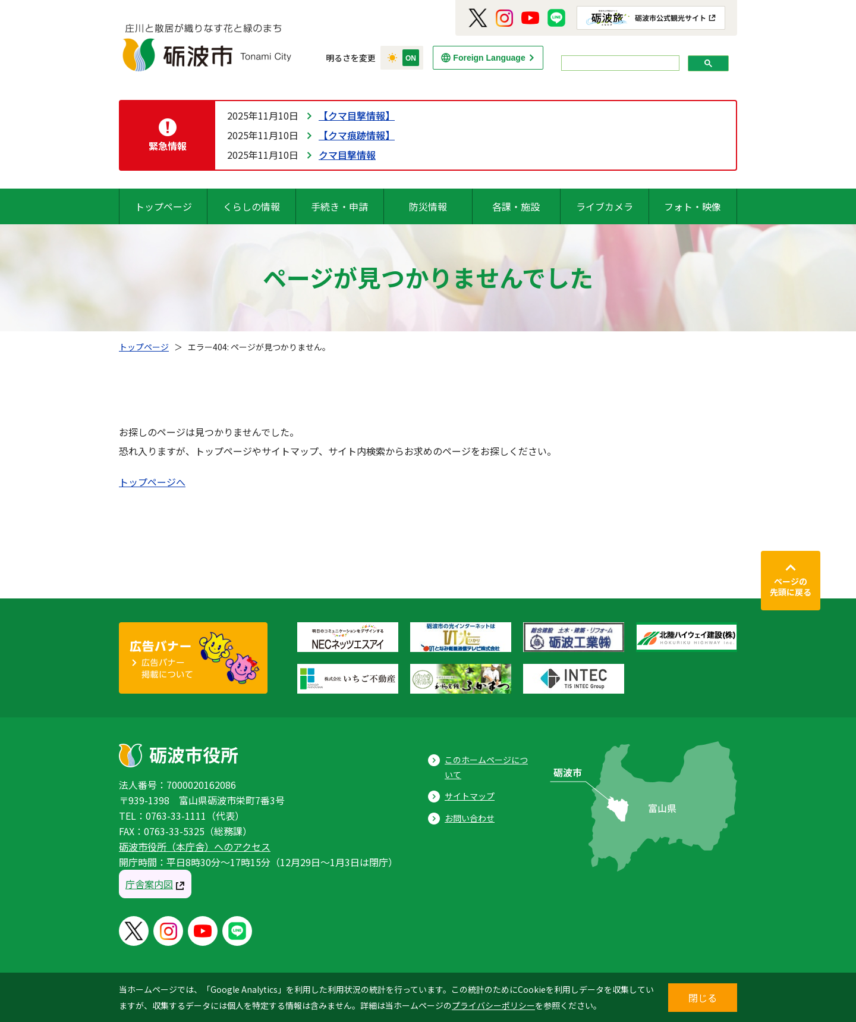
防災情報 (428, 206)
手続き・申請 (339, 206)
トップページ (163, 206)
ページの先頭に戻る (790, 586)
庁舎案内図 (149, 884)
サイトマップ (470, 796)
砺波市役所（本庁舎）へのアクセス (194, 846)
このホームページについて (486, 767)
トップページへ (152, 482)
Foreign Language (489, 57)
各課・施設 (516, 206)
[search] (619, 63)
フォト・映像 (692, 206)
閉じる (702, 997)
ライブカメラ (604, 206)
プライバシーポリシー (493, 1005)
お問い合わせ (470, 818)
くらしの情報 (251, 206)
